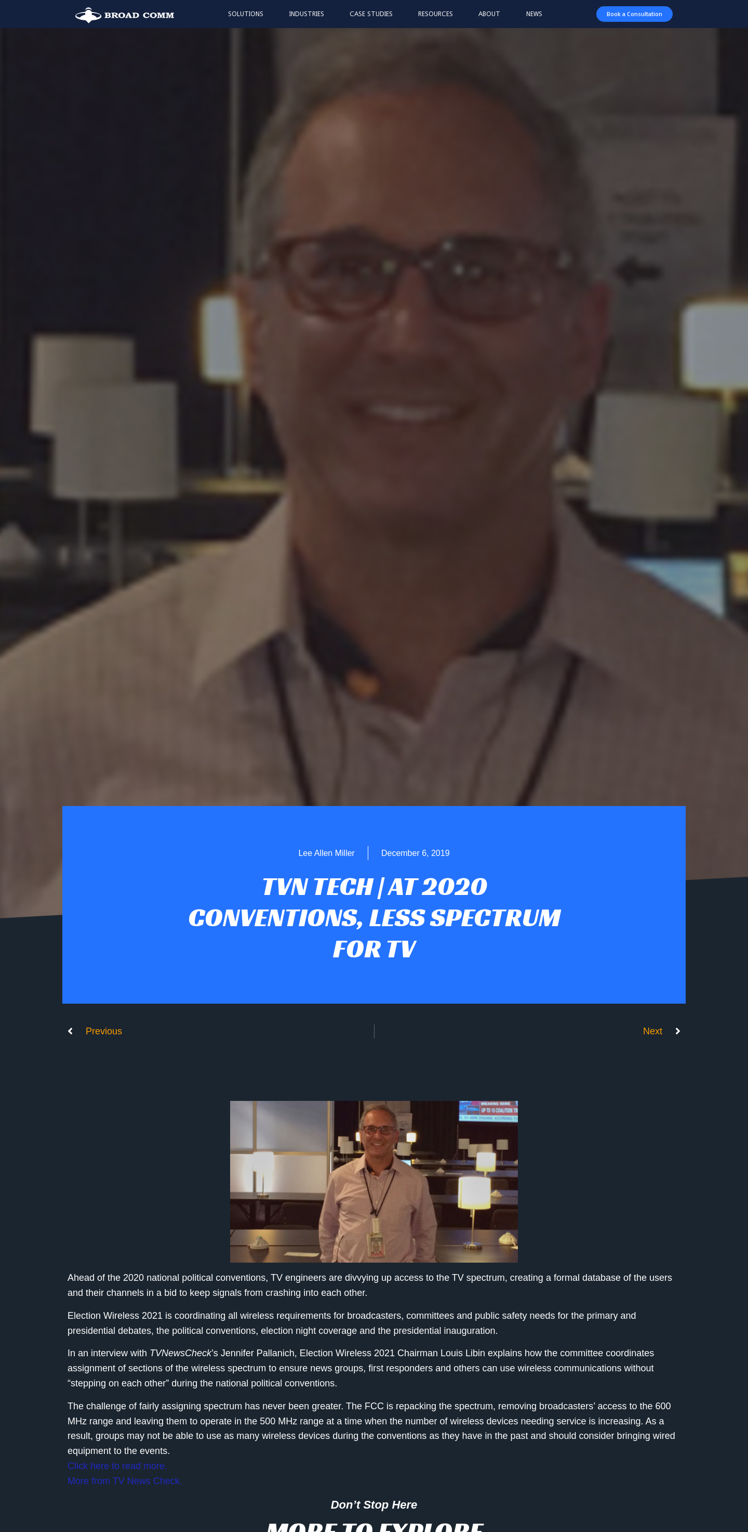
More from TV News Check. (125, 1481)
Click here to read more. (117, 1466)
